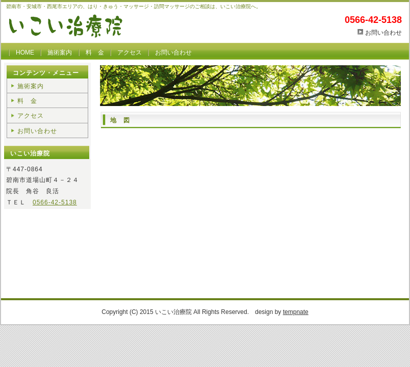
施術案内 (59, 52)
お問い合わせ (383, 32)
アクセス (129, 52)
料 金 (95, 52)
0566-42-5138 (55, 202)
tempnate (296, 312)
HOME (25, 52)
